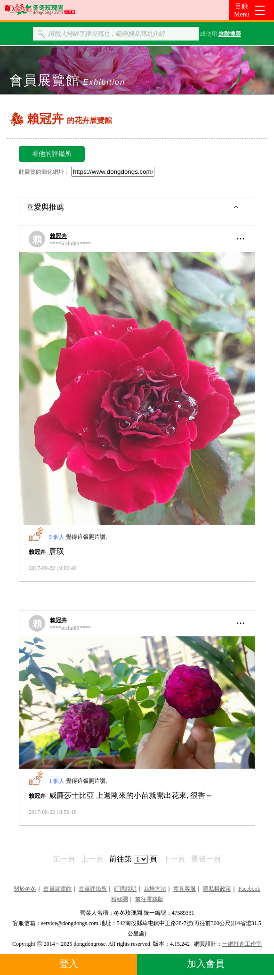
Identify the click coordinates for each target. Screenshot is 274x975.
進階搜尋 (229, 34)
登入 (68, 964)
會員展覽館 (57, 889)
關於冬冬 (25, 889)
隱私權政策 (217, 889)
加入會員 (206, 964)
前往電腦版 (149, 899)
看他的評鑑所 (52, 153)
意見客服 (184, 889)
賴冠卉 (58, 236)
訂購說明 (125, 889)
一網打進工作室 (242, 944)
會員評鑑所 (93, 889)
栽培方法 (155, 889)
